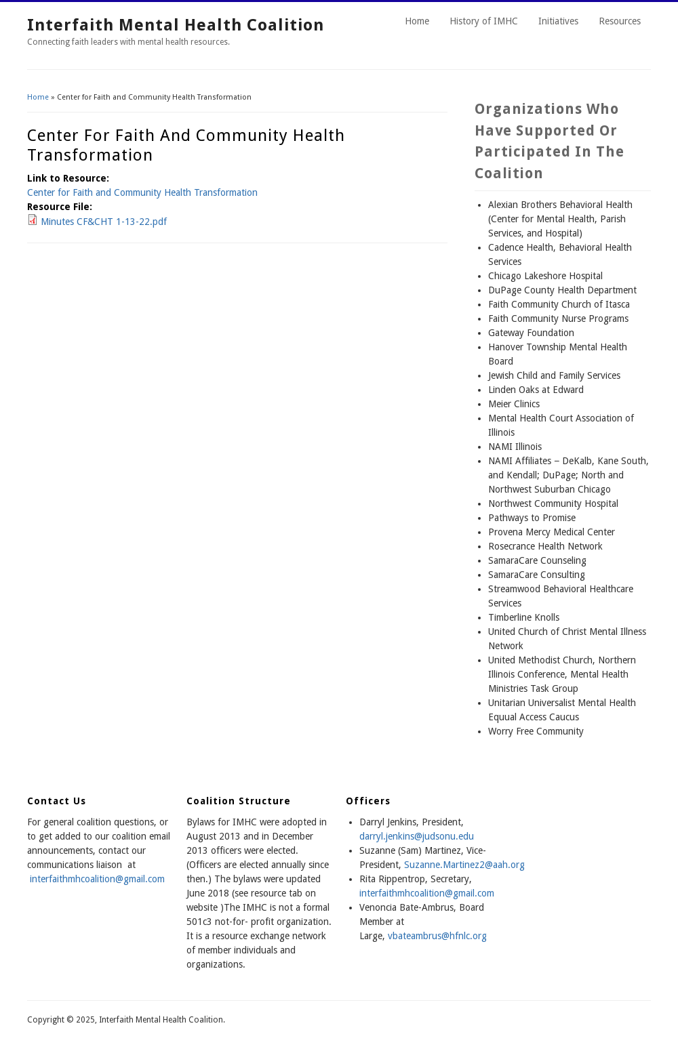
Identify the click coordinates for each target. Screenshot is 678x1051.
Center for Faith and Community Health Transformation (142, 192)
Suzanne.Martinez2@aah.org (464, 864)
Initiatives (558, 21)
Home (417, 21)
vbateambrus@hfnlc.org (437, 935)
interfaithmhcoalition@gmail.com (97, 878)
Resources (620, 21)
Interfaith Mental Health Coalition (175, 25)
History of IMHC (484, 21)
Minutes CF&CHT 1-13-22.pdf (104, 221)
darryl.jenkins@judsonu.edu (416, 836)
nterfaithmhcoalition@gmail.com (427, 893)
